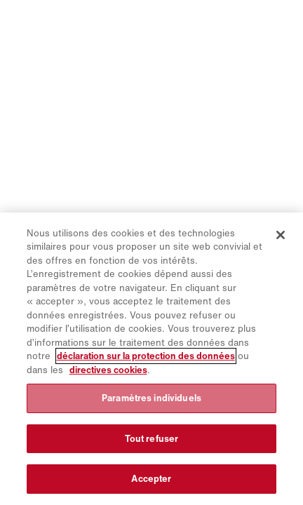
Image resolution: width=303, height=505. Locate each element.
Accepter (151, 478)
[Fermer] (280, 235)
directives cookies (108, 370)
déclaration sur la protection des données (146, 356)
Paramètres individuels (151, 398)
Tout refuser (152, 438)
